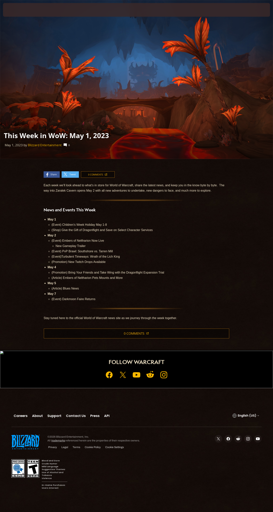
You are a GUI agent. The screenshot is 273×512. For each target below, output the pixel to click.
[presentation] (17, 10)
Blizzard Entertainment (45, 145)
